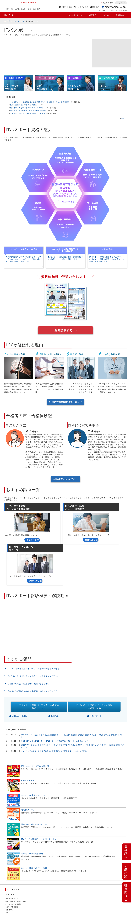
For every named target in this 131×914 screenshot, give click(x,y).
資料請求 (95, 7)
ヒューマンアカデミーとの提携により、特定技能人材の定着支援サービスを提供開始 (54, 712)
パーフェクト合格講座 (14, 866)
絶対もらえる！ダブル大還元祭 (35, 727)
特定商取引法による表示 (82, 896)
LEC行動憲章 (31, 893)
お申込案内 (30, 896)
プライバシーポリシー (74, 893)
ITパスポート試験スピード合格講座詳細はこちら (94, 668)
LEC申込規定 (65, 896)
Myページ (121, 3)
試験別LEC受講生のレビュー (34, 786)
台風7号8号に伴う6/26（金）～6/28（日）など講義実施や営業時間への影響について (54, 702)
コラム (106, 15)
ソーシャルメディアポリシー (97, 893)
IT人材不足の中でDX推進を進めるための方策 (28, 113)
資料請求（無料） (20, 677)
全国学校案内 (67, 7)
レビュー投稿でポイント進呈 (34, 829)
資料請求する (63, 330)
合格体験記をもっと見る (64, 479)
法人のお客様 (108, 3)
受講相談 (125, 871)
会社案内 (9, 893)
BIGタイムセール (29, 742)
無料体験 (55, 677)
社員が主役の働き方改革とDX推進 (23, 105)
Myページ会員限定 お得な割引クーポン (39, 800)
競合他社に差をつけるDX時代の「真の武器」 (28, 108)
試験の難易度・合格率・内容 (16, 863)
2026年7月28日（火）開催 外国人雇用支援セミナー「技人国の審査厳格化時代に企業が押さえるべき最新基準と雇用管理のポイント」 (72, 697)
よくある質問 (114, 896)
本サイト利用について (14, 896)
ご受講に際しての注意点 (47, 896)
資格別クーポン (28, 771)
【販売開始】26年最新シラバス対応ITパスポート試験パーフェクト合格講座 (40, 102)
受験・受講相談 (34, 9)
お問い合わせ (20, 9)
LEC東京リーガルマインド (14, 21)
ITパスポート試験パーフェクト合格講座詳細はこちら (39, 668)
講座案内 (92, 15)
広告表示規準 (57, 893)
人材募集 (19, 893)
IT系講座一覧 (96, 677)
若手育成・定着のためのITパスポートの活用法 (28, 110)
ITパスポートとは (75, 15)
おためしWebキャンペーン (33, 756)
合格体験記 (10, 871)
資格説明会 (45, 886)
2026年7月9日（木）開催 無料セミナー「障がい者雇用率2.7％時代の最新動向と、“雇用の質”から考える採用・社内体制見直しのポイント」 (72, 707)
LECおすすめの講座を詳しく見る (64, 402)
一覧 (123, 119)
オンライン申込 (82, 7)
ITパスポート (10, 15)
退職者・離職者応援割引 (32, 815)
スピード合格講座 (12, 868)
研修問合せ (120, 15)
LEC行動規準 (44, 893)
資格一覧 (9, 9)
